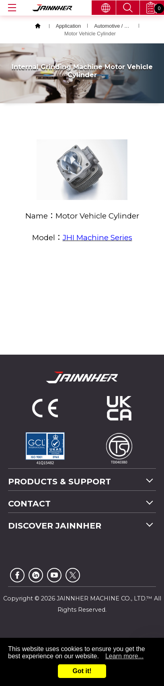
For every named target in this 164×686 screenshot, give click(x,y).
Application (68, 26)
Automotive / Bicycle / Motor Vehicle (113, 26)
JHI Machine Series (97, 237)
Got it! (81, 671)
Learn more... (124, 656)
